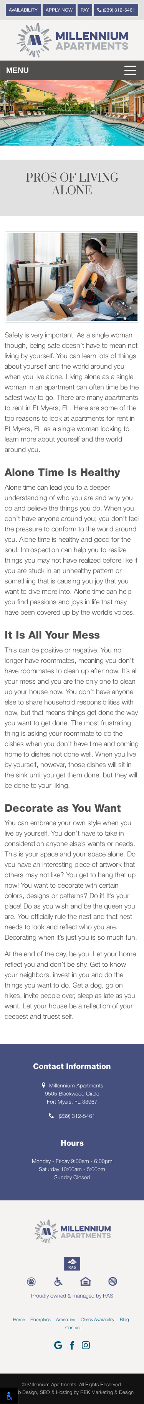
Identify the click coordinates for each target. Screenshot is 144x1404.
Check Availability (97, 1320)
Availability (23, 10)
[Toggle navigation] (72, 70)
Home (19, 1320)
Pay (85, 10)
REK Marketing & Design (107, 1393)
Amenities (65, 1320)
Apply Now (59, 10)
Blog (124, 1320)
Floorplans (40, 1320)
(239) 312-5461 (116, 10)
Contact (73, 1328)
